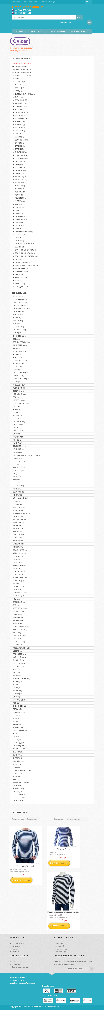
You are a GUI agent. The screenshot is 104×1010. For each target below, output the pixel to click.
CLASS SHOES (19, 360)
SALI (16, 672)
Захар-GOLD (19, 630)
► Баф (16, 134)
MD (15, 737)
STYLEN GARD (19, 550)
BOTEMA (17, 645)
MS (15, 721)
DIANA (16, 382)
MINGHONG (19, 636)
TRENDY (17, 437)
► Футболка (19, 277)
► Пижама (18, 225)
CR (18, 311)
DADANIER (18, 611)
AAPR (16, 633)
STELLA (17, 406)
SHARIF (17, 758)
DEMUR (17, 694)
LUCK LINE (19, 657)
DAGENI (17, 590)
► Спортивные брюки (24, 250)
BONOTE (17, 317)
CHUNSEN (18, 596)
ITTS (16, 397)
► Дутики (18, 173)
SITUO (16, 333)
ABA (16, 409)
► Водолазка (20, 155)
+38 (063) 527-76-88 (22, 10)
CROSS (20, 305)
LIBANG (17, 614)
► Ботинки (19, 82)
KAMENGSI (18, 449)
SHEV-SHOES (19, 706)
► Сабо (17, 238)
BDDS (16, 733)
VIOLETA (18, 431)
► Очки (17, 210)
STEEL (17, 639)
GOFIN (16, 767)
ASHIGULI (18, 467)
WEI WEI (17, 529)
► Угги (17, 91)
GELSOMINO (19, 446)
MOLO (16, 697)
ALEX (16, 354)
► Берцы (18, 137)
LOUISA (17, 504)
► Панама (19, 216)
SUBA (16, 776)
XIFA (16, 440)
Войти (14, 961)
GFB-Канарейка (21, 342)
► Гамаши (18, 164)
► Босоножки (20, 140)
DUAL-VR (17, 755)
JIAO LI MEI (18, 507)
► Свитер (18, 247)
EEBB (16, 483)
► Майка (17, 204)
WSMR (17, 452)
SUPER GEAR (19, 577)
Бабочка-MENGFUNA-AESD (26, 455)
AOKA (19, 296)
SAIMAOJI (18, 587)
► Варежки (18, 149)
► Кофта (17, 195)
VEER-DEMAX (19, 608)
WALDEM (18, 522)
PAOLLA (17, 425)
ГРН (88, 2)
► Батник (18, 131)
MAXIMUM (21, 308)
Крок (16, 785)
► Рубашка (19, 235)
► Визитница (19, 152)
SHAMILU (17, 773)
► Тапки (18, 88)
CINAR (16, 370)
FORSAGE (17, 709)
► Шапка (18, 280)
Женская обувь (58, 31)
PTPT (16, 489)
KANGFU (17, 541)
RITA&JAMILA (18, 795)
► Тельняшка (20, 268)
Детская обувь (38, 31)
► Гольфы (18, 167)
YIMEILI (17, 532)
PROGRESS (19, 654)
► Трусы (18, 274)
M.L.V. (16, 419)
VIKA (16, 428)
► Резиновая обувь (22, 232)
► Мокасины (19, 103)
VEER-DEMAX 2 (20, 782)
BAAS (19, 302)
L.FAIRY (17, 458)
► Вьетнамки (20, 158)
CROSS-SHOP (19, 730)
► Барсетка (19, 128)
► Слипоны (19, 106)
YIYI (16, 501)
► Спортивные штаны (23, 253)
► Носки (18, 207)
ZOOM (16, 412)
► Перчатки (19, 219)
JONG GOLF (19, 345)
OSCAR (17, 792)
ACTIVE (17, 357)
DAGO (16, 688)
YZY (16, 480)
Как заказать (33, 2)
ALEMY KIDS (19, 351)
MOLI (16, 348)
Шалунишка (19, 752)
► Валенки (18, 146)
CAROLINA (18, 801)
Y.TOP (16, 568)
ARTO (16, 779)
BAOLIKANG (19, 602)
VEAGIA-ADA (19, 519)
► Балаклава (19, 118)
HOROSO (18, 789)
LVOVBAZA (18, 422)
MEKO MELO (19, 553)
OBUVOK (18, 492)
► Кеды (17, 85)
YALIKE (17, 525)
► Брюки (18, 143)
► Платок (17, 228)
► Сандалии (20, 112)
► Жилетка (19, 177)
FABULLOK (18, 385)
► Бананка (18, 122)
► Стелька (18, 259)
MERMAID (17, 617)
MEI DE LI (18, 376)
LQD (16, 464)
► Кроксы (18, 109)
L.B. (15, 474)
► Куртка (18, 201)
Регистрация (16, 964)
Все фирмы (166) (19, 293)
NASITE (17, 764)
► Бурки (17, 97)
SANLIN (17, 623)
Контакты (43, 2)
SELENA (17, 415)
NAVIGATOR (19, 330)
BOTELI (17, 682)
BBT (16, 339)
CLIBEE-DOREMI (20, 626)
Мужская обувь (78, 31)
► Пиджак (18, 222)
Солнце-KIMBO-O (21, 770)
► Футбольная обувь (24, 94)
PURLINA (17, 556)
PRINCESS (18, 642)
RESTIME (18, 327)
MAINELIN (18, 535)
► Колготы (18, 186)
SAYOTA (17, 314)
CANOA (17, 366)
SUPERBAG (18, 727)
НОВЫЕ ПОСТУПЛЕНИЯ (21, 63)
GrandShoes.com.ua (51, 1007)
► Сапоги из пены (22, 100)
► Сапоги (18, 241)
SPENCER (18, 666)
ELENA (16, 715)
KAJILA (17, 724)
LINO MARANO (20, 498)
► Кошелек (19, 198)
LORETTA (18, 400)
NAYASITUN (19, 565)
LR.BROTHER (19, 593)
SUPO (19, 299)
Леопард (18, 743)
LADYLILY (18, 516)
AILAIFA (17, 495)
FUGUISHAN (18, 388)
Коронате (18, 749)
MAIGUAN (18, 544)
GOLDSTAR (18, 712)
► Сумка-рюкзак (21, 262)
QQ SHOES (19, 461)
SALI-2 (16, 675)
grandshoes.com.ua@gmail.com (22, 983)
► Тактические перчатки (25, 265)
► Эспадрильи (20, 287)
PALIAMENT (19, 620)
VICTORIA (18, 700)
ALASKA (17, 443)
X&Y (16, 599)
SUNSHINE (18, 660)
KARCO (17, 584)
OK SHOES (19, 336)
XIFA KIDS (18, 761)
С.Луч (16, 740)
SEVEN (16, 477)
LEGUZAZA (18, 798)
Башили (18, 746)
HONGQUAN (19, 394)
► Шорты (18, 284)
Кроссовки (20, 31)
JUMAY (17, 691)
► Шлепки (19, 115)
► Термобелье (20, 271)
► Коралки (18, 189)
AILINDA (17, 547)
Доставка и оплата (19, 2)
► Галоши (18, 161)
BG (15, 685)
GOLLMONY (18, 391)
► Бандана (18, 125)
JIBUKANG (18, 510)
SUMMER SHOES (21, 678)
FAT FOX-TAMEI (20, 373)
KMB (16, 324)
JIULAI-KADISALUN (21, 513)
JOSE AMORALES (21, 648)
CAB (15, 605)
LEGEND (17, 651)
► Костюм (18, 192)
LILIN (16, 559)
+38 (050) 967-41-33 (22, 13)
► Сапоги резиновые (23, 244)
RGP (16, 703)
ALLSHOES (18, 363)
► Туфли (18, 79)
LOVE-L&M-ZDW (20, 403)
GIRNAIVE (18, 470)
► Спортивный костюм (25, 256)
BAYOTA (17, 321)
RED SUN (18, 486)
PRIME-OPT (19, 663)
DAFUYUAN (18, 571)
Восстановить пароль (20, 967)
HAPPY (17, 562)
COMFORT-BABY (21, 379)
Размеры (52, 2)
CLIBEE (17, 538)
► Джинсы (19, 170)
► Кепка (18, 183)
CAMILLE (17, 574)
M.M (16, 718)
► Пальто (17, 213)
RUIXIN (16, 669)
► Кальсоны (19, 180)
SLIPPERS (18, 581)
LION (16, 434)
